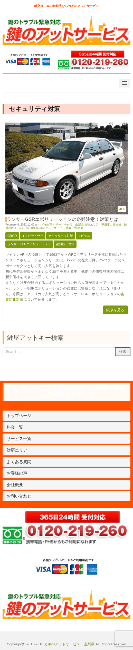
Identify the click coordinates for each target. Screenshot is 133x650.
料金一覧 (15, 427)
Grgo (12, 236)
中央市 (68, 224)
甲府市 (105, 224)
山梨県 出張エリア (87, 224)
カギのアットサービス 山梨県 (69, 644)
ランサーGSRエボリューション (29, 244)
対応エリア (17, 450)
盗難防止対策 (65, 244)
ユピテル (84, 236)
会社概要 (15, 485)
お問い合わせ (19, 496)
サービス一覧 (19, 438)
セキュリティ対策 (60, 236)
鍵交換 (117, 224)
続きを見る (115, 310)
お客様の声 (17, 473)
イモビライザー (51, 224)
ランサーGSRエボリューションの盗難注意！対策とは (62, 219)
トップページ (19, 415)
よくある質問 (19, 462)
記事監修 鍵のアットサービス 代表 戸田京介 (55, 227)
